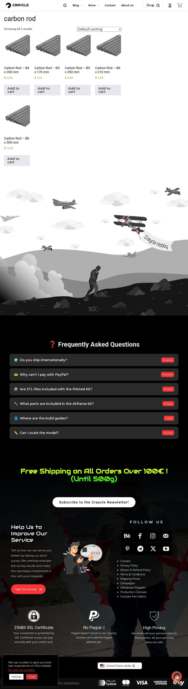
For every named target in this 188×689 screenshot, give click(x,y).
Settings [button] (16, 676)
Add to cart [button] (13, 90)
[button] (65, 5)
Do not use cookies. (21, 670)
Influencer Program (133, 587)
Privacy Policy (129, 565)
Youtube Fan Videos (133, 596)
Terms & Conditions (132, 574)
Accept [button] (31, 676)
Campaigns (127, 583)
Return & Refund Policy (135, 570)
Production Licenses (133, 592)
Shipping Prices (130, 578)
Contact (125, 561)
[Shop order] (99, 29)
